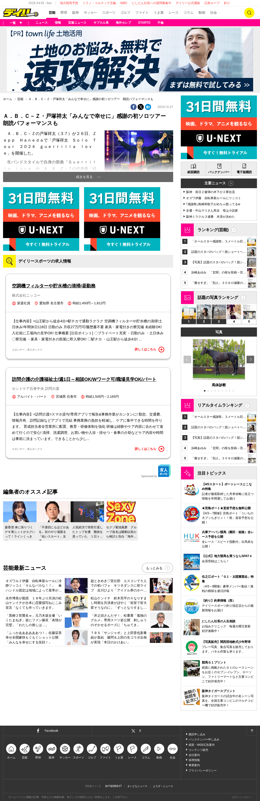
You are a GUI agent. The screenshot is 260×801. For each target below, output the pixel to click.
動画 (202, 13)
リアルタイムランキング (220, 405)
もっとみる (154, 568)
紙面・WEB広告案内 (202, 744)
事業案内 (194, 765)
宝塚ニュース (77, 22)
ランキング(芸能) (213, 230)
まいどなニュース (137, 786)
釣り (227, 3)
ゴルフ (125, 13)
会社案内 (194, 754)
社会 (213, 13)
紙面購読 (193, 172)
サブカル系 (101, 22)
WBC (123, 3)
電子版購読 (244, 172)
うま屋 (159, 13)
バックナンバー (219, 172)
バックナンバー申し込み (204, 739)
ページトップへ (252, 731)
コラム (188, 13)
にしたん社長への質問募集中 (151, 3)
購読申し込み (197, 734)
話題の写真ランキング (218, 297)
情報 (58, 22)
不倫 (160, 22)
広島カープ (212, 3)
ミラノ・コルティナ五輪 (99, 3)
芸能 (52, 13)
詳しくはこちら (149, 350)
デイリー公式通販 (188, 3)
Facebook (51, 731)
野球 (63, 13)
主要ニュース (215, 183)
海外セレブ (123, 22)
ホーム (7, 99)
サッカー (90, 13)
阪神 (75, 13)
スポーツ (108, 13)
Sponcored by (156, 471)
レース (173, 13)
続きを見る (84, 177)
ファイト (142, 13)
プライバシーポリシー (203, 770)
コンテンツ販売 (198, 749)
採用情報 (194, 760)
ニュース (42, 22)
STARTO (144, 22)
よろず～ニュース (163, 786)
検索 (249, 13)
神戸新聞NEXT (113, 786)
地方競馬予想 (69, 3)
